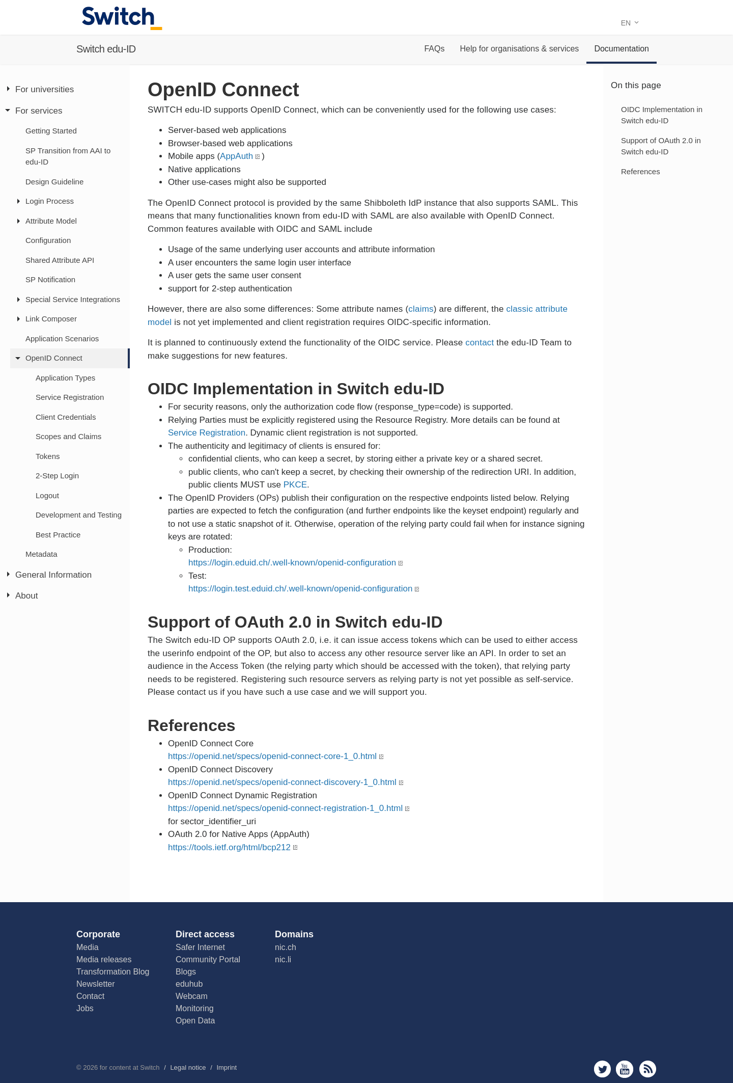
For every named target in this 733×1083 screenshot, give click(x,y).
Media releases (104, 959)
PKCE (295, 485)
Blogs (186, 971)
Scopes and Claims (68, 436)
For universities (44, 89)
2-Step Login (57, 475)
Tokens (48, 456)
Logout (47, 495)
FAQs (434, 48)
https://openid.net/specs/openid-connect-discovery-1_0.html (282, 782)
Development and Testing (79, 514)
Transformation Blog (112, 971)
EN (630, 23)
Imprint (226, 1067)
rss (648, 1069)
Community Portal (208, 959)
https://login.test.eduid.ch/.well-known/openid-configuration (300, 588)
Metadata (41, 554)
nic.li (283, 959)
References (640, 171)
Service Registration (70, 397)
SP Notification (50, 279)
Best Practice (58, 534)
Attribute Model (51, 220)
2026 (90, 1067)
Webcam (192, 996)
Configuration (48, 240)
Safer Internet (200, 947)
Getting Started (51, 130)
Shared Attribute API (59, 260)
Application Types (65, 377)
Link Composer (51, 318)
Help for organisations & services (519, 48)
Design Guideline (54, 181)
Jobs (85, 1008)
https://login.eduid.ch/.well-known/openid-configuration (292, 562)
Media (87, 947)
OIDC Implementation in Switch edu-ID (661, 115)
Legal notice (188, 1067)
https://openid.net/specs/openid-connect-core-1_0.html (272, 756)
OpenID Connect (53, 358)
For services (39, 111)
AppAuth (236, 156)
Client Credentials (66, 417)
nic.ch (285, 947)
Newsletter (95, 984)
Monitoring (195, 1008)
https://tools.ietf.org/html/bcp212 (229, 847)
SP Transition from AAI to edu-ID (67, 156)
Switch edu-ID (106, 49)
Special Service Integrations (72, 299)
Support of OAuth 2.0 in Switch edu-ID (661, 146)
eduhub (189, 984)
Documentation (621, 48)
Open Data (195, 1020)
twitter (602, 1069)
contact (479, 342)
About (26, 596)
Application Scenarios (62, 338)
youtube (625, 1069)
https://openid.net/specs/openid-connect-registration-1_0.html (285, 808)
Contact (90, 996)
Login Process (49, 201)
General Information (53, 575)
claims (420, 309)
